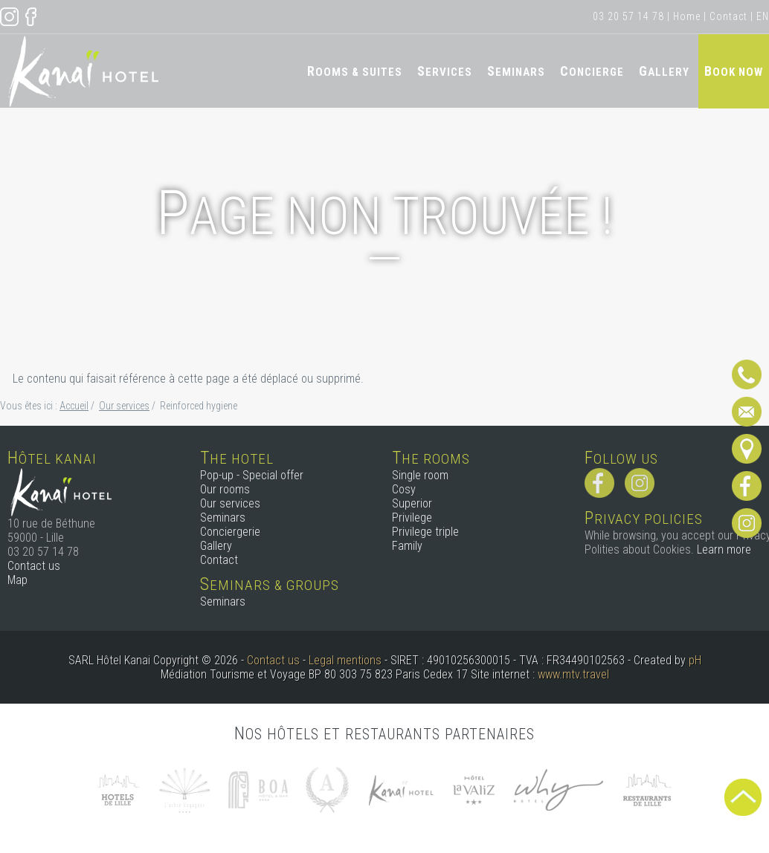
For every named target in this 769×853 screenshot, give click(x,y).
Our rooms (225, 489)
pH (695, 660)
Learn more (724, 549)
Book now (733, 71)
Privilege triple (425, 532)
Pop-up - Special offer (251, 475)
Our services (230, 503)
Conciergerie (230, 532)
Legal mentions (345, 660)
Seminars (516, 71)
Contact (728, 16)
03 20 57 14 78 (628, 16)
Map (17, 580)
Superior (412, 503)
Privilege (412, 517)
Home (687, 16)
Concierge (592, 71)
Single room (420, 475)
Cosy (404, 489)
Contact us (33, 566)
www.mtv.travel (573, 674)
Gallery (664, 71)
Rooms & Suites (354, 71)
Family (407, 546)
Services (444, 71)
